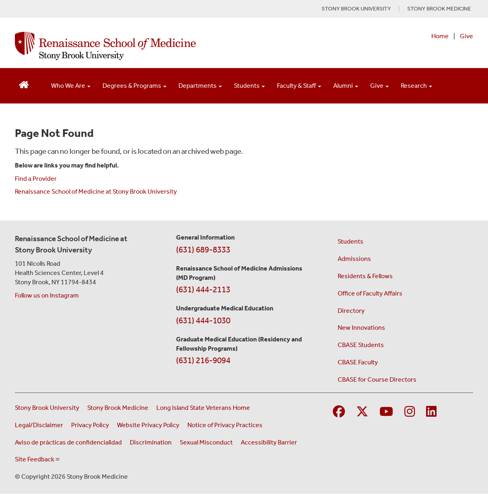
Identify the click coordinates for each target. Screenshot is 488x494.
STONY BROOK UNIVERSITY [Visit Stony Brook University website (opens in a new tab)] (356, 9)
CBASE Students (361, 345)
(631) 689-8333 (203, 249)
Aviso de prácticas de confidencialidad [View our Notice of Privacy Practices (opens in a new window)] (68, 442)
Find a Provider (36, 178)
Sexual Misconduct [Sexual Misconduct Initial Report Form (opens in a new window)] (206, 442)
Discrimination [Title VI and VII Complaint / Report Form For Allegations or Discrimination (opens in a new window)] (151, 442)
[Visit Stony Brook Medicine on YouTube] (386, 412)
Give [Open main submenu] (379, 85)
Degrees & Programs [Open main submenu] (134, 85)
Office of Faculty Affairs (370, 293)
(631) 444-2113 (203, 289)
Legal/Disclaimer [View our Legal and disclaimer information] (39, 425)
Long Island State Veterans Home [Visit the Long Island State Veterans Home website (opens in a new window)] (203, 407)
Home (440, 36)
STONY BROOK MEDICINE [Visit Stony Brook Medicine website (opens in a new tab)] (439, 9)
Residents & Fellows (365, 276)
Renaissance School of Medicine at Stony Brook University (96, 191)
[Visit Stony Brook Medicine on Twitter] (362, 412)
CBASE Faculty (358, 362)
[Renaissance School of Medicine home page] (161, 46)
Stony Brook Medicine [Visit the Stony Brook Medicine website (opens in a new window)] (117, 407)
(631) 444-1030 (203, 320)
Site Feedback (37, 459)
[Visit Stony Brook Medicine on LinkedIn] (431, 412)
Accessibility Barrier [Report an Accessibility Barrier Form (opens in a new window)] (269, 442)
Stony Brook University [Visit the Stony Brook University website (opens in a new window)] (47, 407)
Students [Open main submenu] (249, 85)
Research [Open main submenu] (416, 85)
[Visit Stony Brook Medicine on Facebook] (339, 412)
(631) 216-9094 (203, 360)
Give (466, 36)
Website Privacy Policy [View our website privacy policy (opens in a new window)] (148, 425)
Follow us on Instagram (47, 295)
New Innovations (361, 327)
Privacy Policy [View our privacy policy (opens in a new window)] (90, 425)
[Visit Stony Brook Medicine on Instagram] (409, 412)
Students (350, 241)
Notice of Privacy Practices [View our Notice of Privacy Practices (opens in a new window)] (224, 425)
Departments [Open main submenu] (200, 85)
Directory (351, 310)
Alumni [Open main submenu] (345, 85)
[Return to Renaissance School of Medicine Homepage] (24, 84)
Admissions (354, 259)
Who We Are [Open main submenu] (70, 85)
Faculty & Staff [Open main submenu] (299, 85)
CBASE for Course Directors (377, 379)
